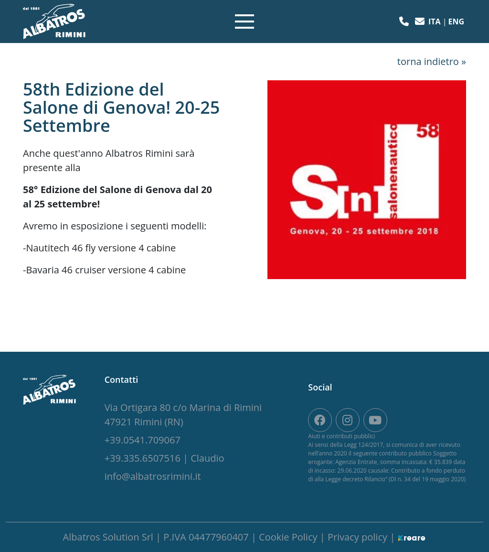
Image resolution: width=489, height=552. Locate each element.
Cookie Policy (289, 536)
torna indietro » (431, 61)
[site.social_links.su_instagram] (348, 420)
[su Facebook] (320, 420)
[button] (405, 21)
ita (435, 21)
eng (456, 21)
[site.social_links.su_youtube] (375, 420)
